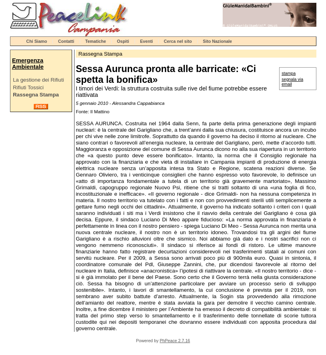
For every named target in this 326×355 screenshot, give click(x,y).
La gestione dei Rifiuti (38, 80)
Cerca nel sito (178, 41)
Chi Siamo (36, 41)
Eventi (146, 41)
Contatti (66, 41)
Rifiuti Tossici (28, 87)
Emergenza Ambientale (28, 63)
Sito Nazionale (217, 41)
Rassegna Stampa (36, 95)
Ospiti (123, 41)
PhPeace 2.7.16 (175, 340)
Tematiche (95, 41)
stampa (289, 73)
